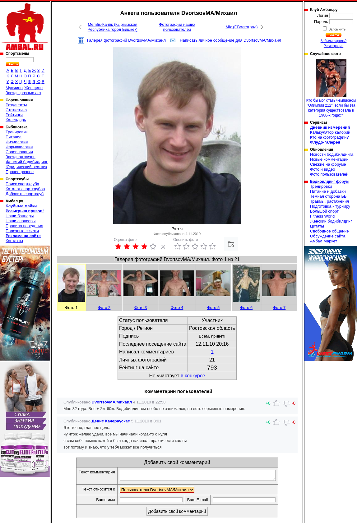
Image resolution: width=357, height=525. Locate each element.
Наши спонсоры (20, 221)
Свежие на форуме (328, 164)
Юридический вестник (26, 166)
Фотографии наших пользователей (177, 27)
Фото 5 (213, 307)
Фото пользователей (329, 174)
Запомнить (337, 29)
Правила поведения (24, 225)
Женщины (33, 87)
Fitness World (322, 216)
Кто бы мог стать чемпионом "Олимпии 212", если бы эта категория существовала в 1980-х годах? (331, 88)
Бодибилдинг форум (329, 181)
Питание (13, 137)
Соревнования (19, 152)
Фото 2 (104, 307)
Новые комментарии (329, 159)
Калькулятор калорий (330, 132)
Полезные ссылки (22, 230)
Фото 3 (140, 307)
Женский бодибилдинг (27, 161)
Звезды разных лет (23, 92)
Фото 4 (177, 307)
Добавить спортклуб (25, 193)
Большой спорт (324, 211)
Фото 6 (246, 307)
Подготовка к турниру (330, 206)
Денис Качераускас (111, 421)
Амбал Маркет (323, 241)
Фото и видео (322, 169)
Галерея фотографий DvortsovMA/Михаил (126, 40)
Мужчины (14, 87)
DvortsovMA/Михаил (112, 402)
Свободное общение (329, 231)
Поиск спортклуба (22, 184)
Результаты (16, 105)
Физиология (17, 142)
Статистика (16, 110)
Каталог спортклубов (25, 189)
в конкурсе (193, 375)
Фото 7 (279, 307)
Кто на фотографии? (329, 137)
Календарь (16, 119)
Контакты (14, 240)
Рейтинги (14, 115)
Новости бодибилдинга (331, 154)
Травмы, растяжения (329, 201)
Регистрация (333, 46)
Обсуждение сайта (327, 236)
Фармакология (19, 147)
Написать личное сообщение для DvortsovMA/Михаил (230, 40)
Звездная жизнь (20, 156)
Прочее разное (20, 171)
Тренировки (16, 132)
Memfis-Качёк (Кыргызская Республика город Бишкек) (112, 27)
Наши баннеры (20, 216)
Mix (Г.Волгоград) (241, 27)
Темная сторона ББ (328, 196)
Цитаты (317, 226)
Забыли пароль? (334, 41)
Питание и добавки (328, 191)
